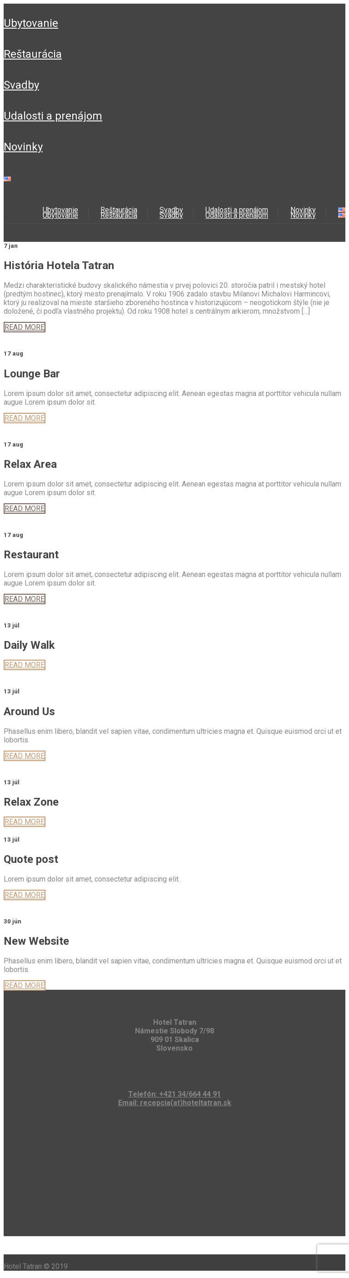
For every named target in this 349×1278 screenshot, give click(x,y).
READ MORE (25, 327)
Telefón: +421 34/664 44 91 (174, 1094)
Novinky (23, 146)
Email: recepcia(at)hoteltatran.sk (174, 1102)
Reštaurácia (33, 54)
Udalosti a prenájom (53, 116)
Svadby (21, 85)
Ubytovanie (31, 23)
